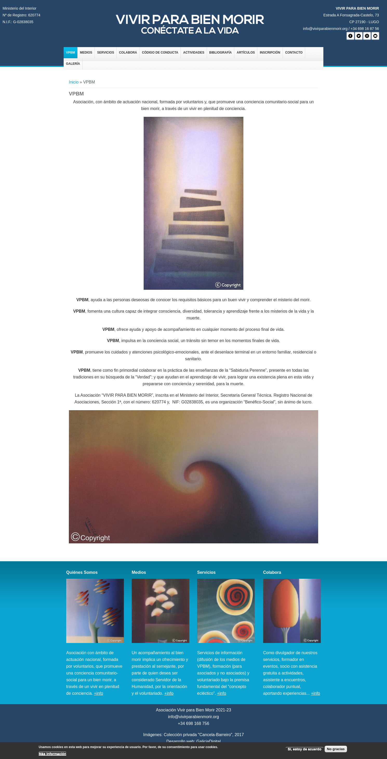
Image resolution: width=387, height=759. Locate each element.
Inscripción (270, 52)
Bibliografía (220, 52)
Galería (73, 64)
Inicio (73, 82)
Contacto (294, 52)
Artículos (246, 52)
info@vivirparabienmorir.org (325, 29)
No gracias (336, 750)
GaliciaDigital (208, 741)
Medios (86, 52)
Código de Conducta (160, 52)
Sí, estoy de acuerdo (305, 750)
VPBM (70, 52)
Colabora (128, 52)
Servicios (105, 52)
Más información (52, 755)
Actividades (193, 52)
